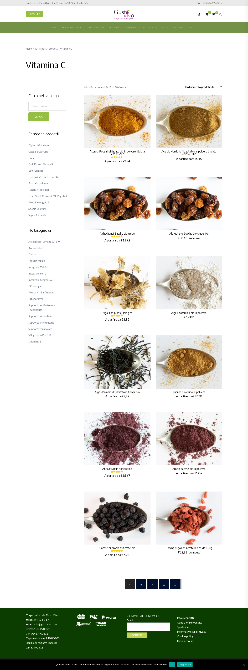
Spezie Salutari (37, 208)
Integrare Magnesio (40, 279)
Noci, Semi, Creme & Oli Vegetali (47, 196)
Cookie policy (185, 636)
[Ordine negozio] (203, 87)
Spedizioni (183, 627)
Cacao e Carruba (38, 151)
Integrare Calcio (38, 267)
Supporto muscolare (40, 328)
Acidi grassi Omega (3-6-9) (44, 241)
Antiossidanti (36, 248)
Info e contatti (185, 617)
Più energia (35, 286)
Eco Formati (35, 170)
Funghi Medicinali (38, 189)
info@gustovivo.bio (45, 624)
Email (131, 620)
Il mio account (185, 640)
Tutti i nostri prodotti (46, 48)
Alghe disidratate (38, 145)
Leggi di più (185, 664)
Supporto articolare (39, 316)
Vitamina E (34, 341)
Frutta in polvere (38, 183)
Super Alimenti (37, 215)
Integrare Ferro (37, 273)
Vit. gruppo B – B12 (39, 335)
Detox (32, 254)
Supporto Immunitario (41, 322)
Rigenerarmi (35, 298)
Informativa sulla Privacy (191, 631)
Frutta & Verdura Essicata (43, 176)
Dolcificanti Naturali (40, 164)
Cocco (32, 158)
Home (29, 48)
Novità (34, 14)
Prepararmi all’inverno (41, 292)
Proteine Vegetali (38, 202)
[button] (29, 90)
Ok (172, 664)
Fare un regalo (36, 260)
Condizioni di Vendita (189, 622)
